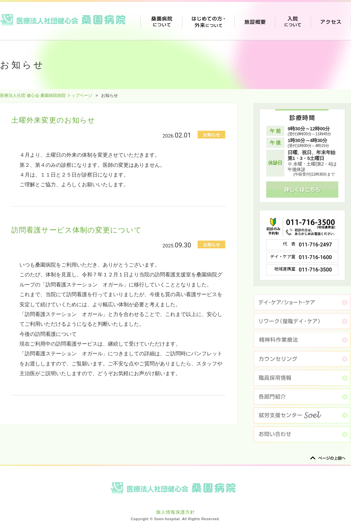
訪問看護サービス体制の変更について (76, 230)
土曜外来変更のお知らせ (53, 120)
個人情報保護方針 (175, 512)
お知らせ (211, 134)
